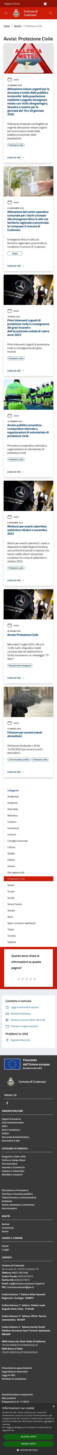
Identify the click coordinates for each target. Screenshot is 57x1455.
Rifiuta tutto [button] (28, 1443)
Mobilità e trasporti (12, 1174)
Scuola (10, 891)
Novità (17, 26)
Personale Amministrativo (15, 1137)
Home (7, 26)
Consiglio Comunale (17, 841)
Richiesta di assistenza (14, 1379)
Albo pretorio (9, 1398)
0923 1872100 (20, 1272)
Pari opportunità (15, 872)
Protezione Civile (16, 879)
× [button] (53, 1406)
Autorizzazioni (9, 1208)
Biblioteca (12, 815)
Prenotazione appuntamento (17, 1368)
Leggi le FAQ (8, 1375)
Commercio (13, 828)
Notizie (5, 1224)
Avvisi (13, 79)
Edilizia (11, 860)
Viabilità (11, 942)
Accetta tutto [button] (28, 1436)
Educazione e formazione (15, 1190)
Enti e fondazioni (11, 1130)
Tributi (10, 929)
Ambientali (13, 796)
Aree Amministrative (13, 1122)
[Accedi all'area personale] (45, 3)
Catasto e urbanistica (13, 1171)
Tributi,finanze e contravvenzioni (19, 1197)
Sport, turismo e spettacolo (21, 923)
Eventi (5, 1246)
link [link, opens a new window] (12, 1430)
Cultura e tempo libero (14, 1160)
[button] (28, 1450)
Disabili (11, 853)
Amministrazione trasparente (17, 1394)
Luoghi (5, 1249)
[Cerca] (50, 13)
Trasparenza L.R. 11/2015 (15, 1401)
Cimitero (11, 822)
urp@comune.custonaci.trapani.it (26, 1283)
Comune (11, 834)
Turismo (11, 936)
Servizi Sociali (14, 904)
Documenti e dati (11, 1140)
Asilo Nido (12, 809)
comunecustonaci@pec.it (20, 1287)
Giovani (11, 866)
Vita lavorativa (9, 1163)
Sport (10, 917)
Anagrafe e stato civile (14, 1156)
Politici (5, 1133)
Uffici (4, 1126)
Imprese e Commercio (13, 1167)
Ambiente (12, 803)
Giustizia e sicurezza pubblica (17, 1194)
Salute (10, 885)
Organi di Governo (11, 1119)
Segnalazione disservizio (15, 1371)
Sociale (11, 910)
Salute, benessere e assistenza (18, 1204)
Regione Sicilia (12, 3)
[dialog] (28, 1429)
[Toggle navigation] (6, 13)
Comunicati (8, 1228)
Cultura (11, 847)
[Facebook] (7, 1103)
